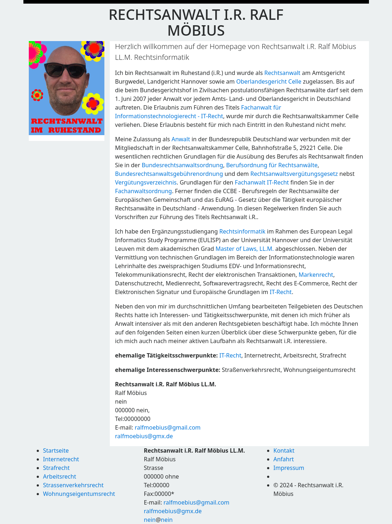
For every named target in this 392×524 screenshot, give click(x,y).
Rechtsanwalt (282, 73)
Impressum (289, 468)
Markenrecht (315, 275)
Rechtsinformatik (242, 231)
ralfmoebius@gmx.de (144, 436)
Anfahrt (284, 459)
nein (150, 520)
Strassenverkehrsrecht (73, 485)
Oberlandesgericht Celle (268, 81)
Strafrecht (56, 468)
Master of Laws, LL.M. (245, 249)
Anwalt (180, 139)
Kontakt (284, 450)
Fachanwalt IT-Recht (262, 182)
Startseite (56, 450)
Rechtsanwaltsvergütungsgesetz (294, 174)
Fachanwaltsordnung (143, 191)
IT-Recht (281, 292)
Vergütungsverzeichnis (146, 182)
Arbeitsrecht (59, 476)
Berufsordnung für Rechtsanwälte (271, 165)
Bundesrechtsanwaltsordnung (182, 165)
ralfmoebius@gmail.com (167, 427)
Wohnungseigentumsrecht (79, 494)
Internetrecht (61, 459)
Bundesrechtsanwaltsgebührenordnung (169, 174)
